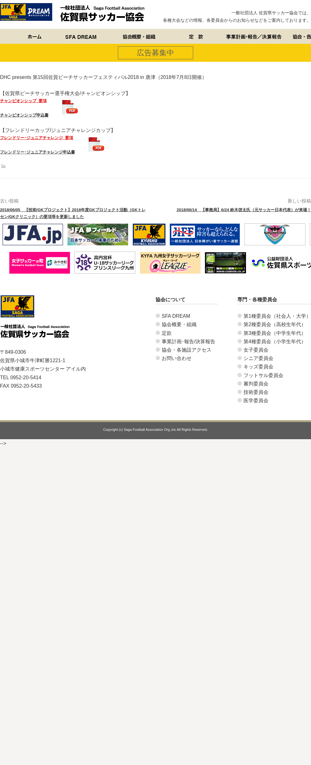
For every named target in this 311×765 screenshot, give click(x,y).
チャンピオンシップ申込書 (24, 115)
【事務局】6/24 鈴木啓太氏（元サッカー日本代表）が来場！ (244, 209)
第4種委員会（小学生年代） (275, 341)
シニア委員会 (258, 358)
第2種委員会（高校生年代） (275, 324)
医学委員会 (256, 400)
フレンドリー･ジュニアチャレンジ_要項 (36, 137)
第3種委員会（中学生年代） (275, 333)
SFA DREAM (176, 316)
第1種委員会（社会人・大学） (277, 316)
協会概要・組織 (179, 324)
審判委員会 (256, 383)
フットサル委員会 (263, 375)
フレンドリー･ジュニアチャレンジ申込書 (37, 152)
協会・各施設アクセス (186, 350)
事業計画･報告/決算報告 (188, 341)
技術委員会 (256, 392)
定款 (167, 333)
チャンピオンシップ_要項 (23, 100)
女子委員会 (256, 350)
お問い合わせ (177, 358)
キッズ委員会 (258, 366)
